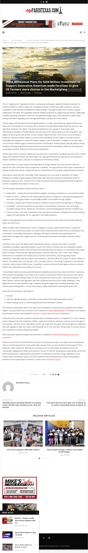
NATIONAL (23, 78)
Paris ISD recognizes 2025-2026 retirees (23, 450)
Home (4, 40)
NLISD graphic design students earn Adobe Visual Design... (65, 451)
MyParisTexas (12, 93)
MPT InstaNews (16, 40)
